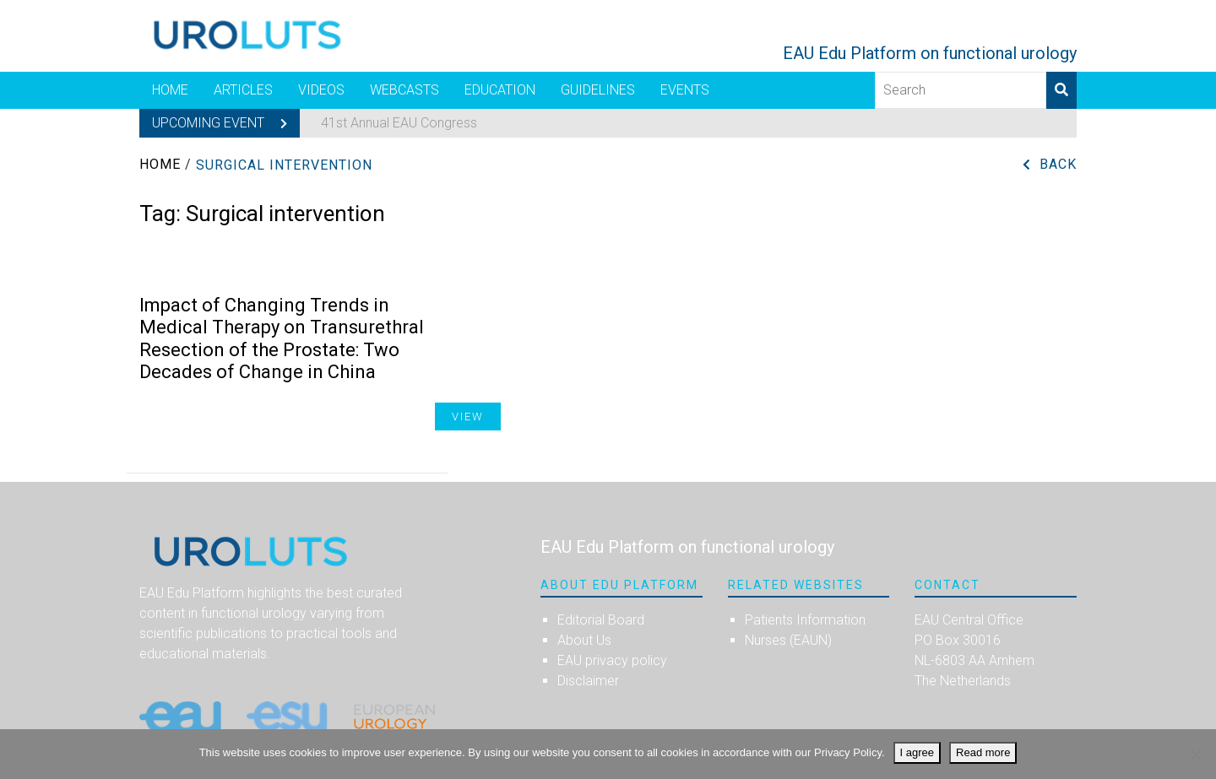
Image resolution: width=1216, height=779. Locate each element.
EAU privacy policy (612, 660)
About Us (584, 640)
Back (1058, 164)
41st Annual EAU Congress (399, 123)
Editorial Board (600, 620)
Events (684, 90)
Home (170, 90)
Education (499, 90)
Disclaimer (588, 681)
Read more (983, 752)
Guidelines (598, 90)
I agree (917, 752)
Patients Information (805, 620)
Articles (243, 90)
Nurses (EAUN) (788, 640)
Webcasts (404, 90)
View (468, 416)
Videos (321, 90)
